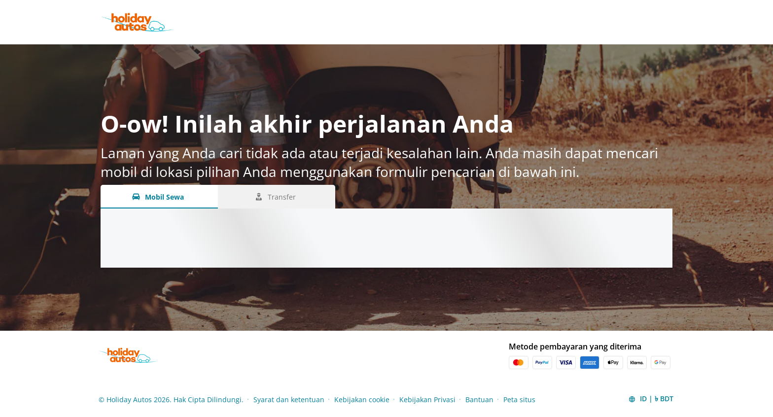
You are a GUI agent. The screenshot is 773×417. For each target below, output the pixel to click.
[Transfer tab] (276, 196)
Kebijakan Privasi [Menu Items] (427, 399)
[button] (650, 399)
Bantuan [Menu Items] (479, 399)
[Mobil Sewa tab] (159, 196)
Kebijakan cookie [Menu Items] (361, 399)
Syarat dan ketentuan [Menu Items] (288, 399)
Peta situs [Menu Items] (519, 399)
